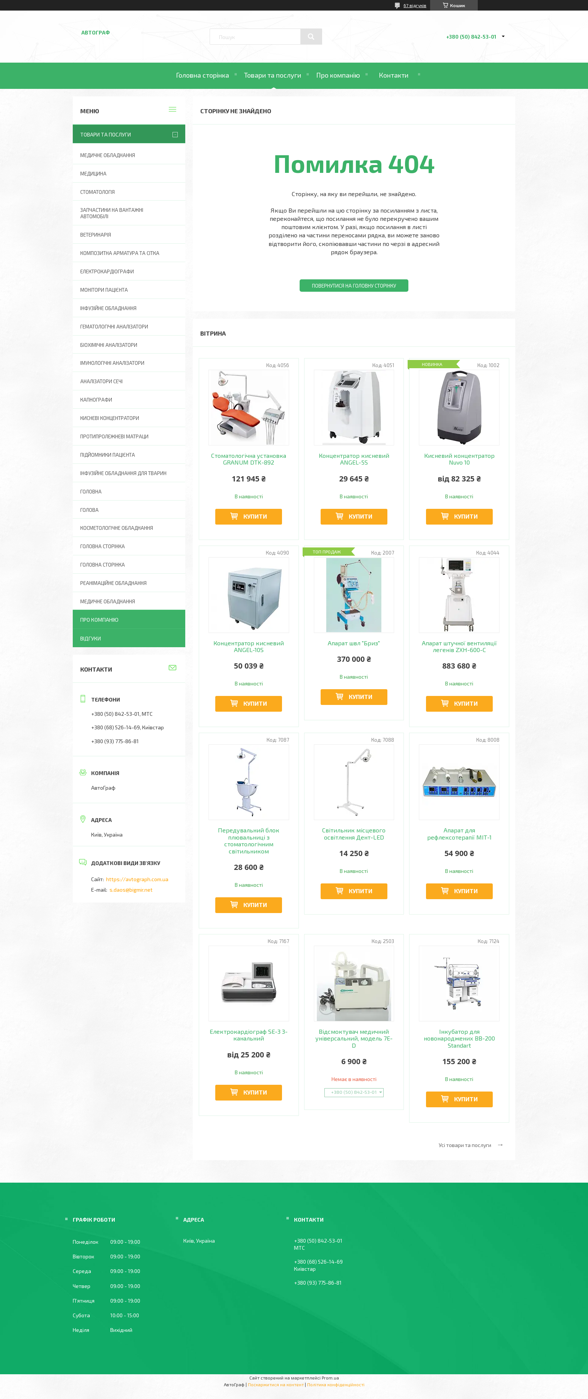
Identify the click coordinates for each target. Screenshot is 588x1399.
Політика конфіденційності (335, 1384)
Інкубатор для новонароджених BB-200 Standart (459, 1038)
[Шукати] (311, 37)
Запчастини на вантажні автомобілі (111, 213)
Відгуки (90, 638)
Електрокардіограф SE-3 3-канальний (249, 1035)
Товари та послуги (272, 75)
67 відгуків (415, 5)
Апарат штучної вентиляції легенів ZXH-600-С (459, 646)
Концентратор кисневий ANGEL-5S (354, 459)
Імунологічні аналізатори (112, 363)
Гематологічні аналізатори (114, 327)
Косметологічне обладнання (116, 528)
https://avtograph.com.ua (137, 879)
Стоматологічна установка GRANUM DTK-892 (248, 459)
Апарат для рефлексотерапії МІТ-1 (459, 833)
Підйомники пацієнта (107, 455)
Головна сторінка (202, 75)
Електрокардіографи (107, 271)
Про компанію (338, 75)
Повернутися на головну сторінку (354, 286)
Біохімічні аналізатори (108, 345)
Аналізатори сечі (101, 381)
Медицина (93, 174)
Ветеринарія (95, 235)
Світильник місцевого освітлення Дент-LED (354, 833)
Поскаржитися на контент (276, 1384)
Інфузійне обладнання (108, 308)
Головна (91, 492)
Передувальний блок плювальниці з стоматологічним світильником (248, 840)
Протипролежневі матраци (114, 436)
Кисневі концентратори (109, 418)
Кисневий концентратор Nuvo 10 (459, 459)
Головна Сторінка (102, 565)
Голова (89, 510)
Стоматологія (97, 192)
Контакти (393, 75)
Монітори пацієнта (104, 290)
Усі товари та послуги (465, 1145)
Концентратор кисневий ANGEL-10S (248, 646)
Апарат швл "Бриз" (354, 643)
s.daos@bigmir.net (131, 889)
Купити (255, 516)
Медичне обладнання (107, 155)
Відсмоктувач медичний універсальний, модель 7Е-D (354, 1038)
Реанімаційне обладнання (113, 583)
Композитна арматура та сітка (119, 253)
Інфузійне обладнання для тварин (123, 473)
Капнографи (96, 400)
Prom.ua (330, 1377)
